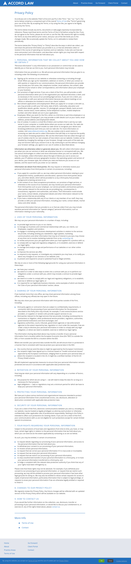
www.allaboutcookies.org (37, 131)
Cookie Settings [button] (121, 561)
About (75, 3)
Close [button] (110, 561)
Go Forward (100, 3)
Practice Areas (87, 3)
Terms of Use (62, 21)
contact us (56, 507)
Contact (124, 3)
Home (6, 543)
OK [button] (101, 561)
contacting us (67, 238)
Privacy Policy (63, 561)
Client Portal (113, 3)
